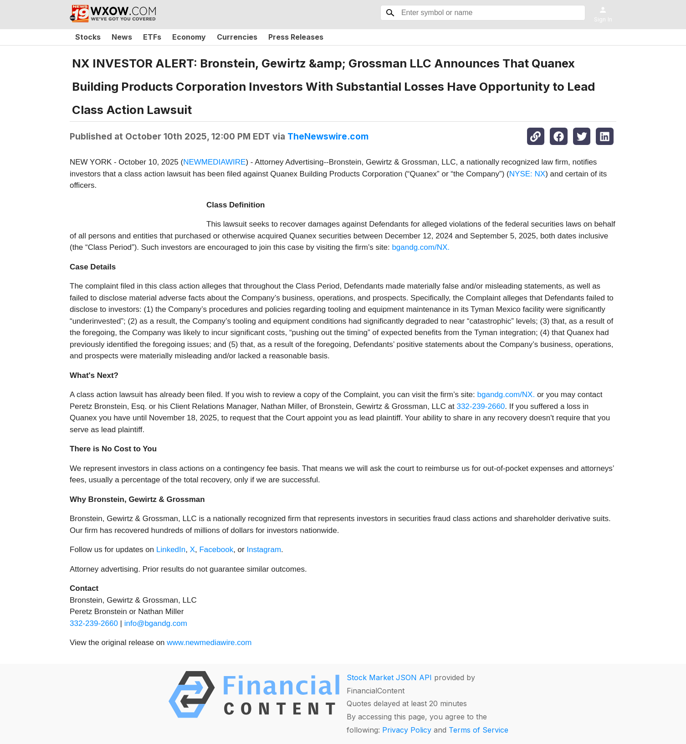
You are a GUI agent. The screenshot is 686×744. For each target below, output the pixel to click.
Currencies (237, 36)
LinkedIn (170, 549)
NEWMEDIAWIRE (214, 162)
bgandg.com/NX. (421, 247)
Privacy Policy (406, 729)
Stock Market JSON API (389, 677)
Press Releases (295, 36)
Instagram (263, 549)
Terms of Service (478, 729)
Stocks (88, 36)
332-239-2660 (480, 406)
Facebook (216, 549)
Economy (189, 36)
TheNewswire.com (328, 136)
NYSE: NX (527, 174)
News (122, 36)
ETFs (152, 36)
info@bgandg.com (155, 623)
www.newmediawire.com (209, 642)
